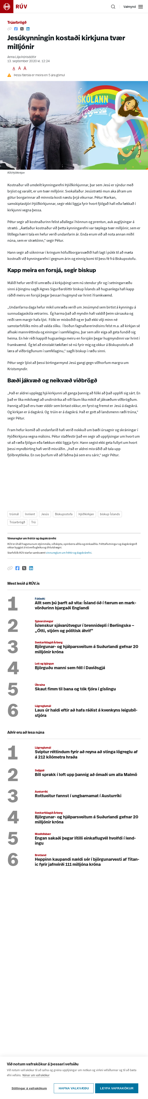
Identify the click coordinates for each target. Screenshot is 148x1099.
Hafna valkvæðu (74, 1088)
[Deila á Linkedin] (28, 29)
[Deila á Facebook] (16, 29)
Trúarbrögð (17, 23)
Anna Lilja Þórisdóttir (21, 57)
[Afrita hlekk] (9, 29)
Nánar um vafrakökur (36, 1076)
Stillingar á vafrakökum (29, 1088)
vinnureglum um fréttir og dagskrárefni (68, 553)
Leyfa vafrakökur (117, 1088)
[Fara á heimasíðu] (17, 6)
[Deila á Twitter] (22, 29)
